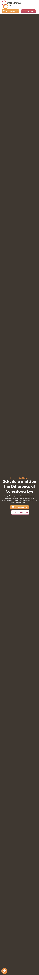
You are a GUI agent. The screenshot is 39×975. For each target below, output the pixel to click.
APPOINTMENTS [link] (10, 11)
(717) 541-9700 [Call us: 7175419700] (20, 512)
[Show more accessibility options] (4, 971)
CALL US (29, 11)
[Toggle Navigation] (35, 4)
